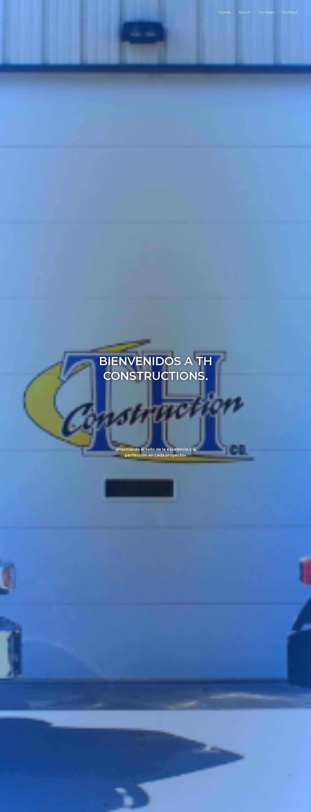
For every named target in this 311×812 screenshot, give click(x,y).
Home (225, 12)
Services (266, 12)
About (244, 12)
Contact (290, 12)
